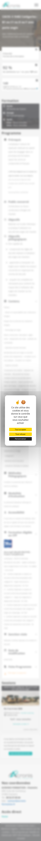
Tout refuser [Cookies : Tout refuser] (21, 434)
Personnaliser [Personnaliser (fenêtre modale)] (20, 439)
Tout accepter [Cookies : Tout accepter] (20, 429)
